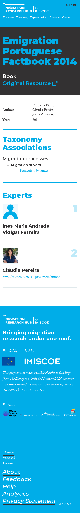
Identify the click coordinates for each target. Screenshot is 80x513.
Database (8, 18)
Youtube (8, 463)
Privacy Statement (29, 501)
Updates (55, 18)
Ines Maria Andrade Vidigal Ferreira (26, 229)
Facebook (9, 458)
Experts (34, 18)
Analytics (16, 493)
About (44, 18)
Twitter (8, 453)
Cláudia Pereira (21, 270)
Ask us (65, 504)
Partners (35, 361)
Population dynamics (34, 171)
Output (66, 18)
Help (9, 486)
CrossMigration (26, 7)
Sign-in (71, 4)
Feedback (17, 479)
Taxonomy (22, 18)
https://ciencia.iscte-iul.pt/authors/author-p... (32, 280)
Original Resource (30, 83)
